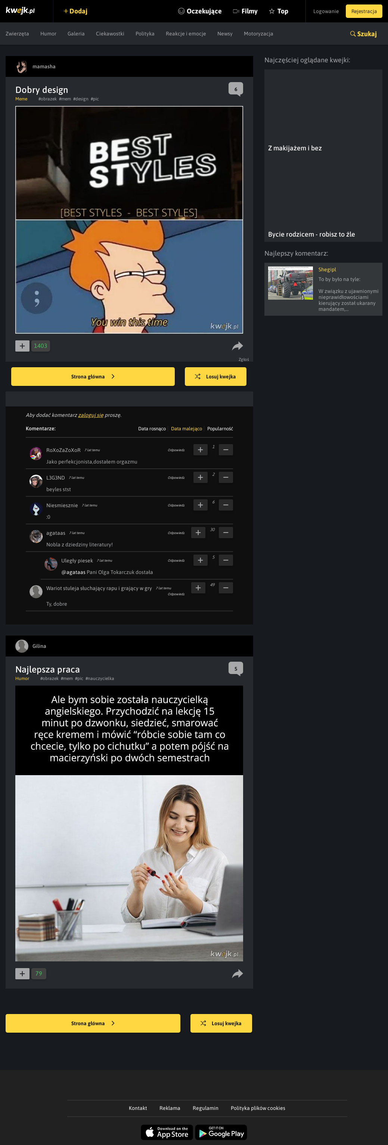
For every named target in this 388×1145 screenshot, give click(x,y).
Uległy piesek (77, 561)
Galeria (76, 34)
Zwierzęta (17, 34)
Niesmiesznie (62, 505)
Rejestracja (363, 11)
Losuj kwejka (216, 377)
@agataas (73, 572)
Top (279, 11)
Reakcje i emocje (186, 34)
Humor (48, 34)
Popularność (220, 428)
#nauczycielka (100, 678)
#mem (65, 99)
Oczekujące (200, 11)
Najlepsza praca (47, 669)
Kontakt (138, 1108)
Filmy (246, 11)
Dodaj (79, 11)
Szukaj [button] (367, 34)
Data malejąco (186, 428)
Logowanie (324, 11)
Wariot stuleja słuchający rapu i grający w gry (99, 588)
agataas (55, 533)
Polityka (145, 34)
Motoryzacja (258, 34)
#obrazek (47, 99)
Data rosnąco (152, 428)
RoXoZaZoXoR (63, 450)
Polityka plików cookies (258, 1108)
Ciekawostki (110, 34)
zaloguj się (90, 415)
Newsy (225, 34)
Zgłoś (244, 359)
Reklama (169, 1108)
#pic (95, 99)
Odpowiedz (176, 450)
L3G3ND (55, 478)
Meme (21, 99)
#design (81, 99)
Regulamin (205, 1108)
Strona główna (93, 377)
